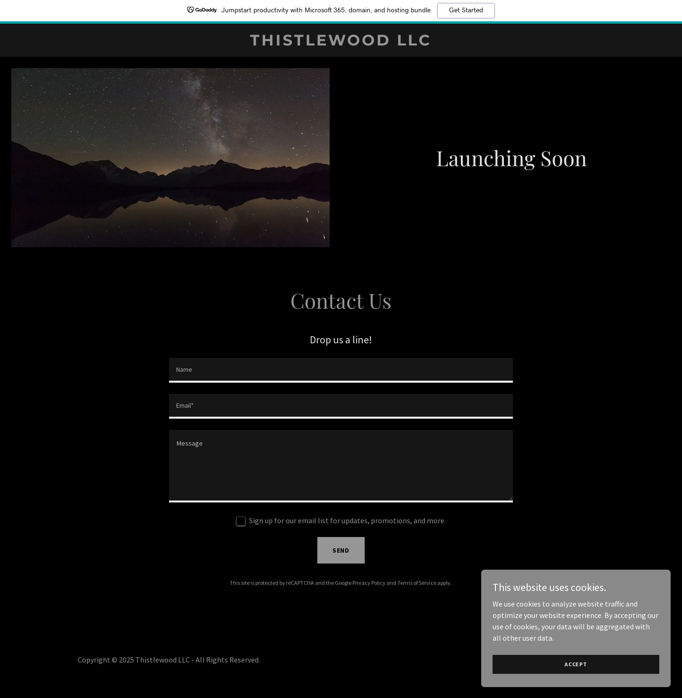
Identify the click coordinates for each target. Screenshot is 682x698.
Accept (576, 664)
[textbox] (340, 370)
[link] (340, 42)
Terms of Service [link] (416, 582)
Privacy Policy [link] (369, 582)
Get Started (466, 10)
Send (341, 550)
